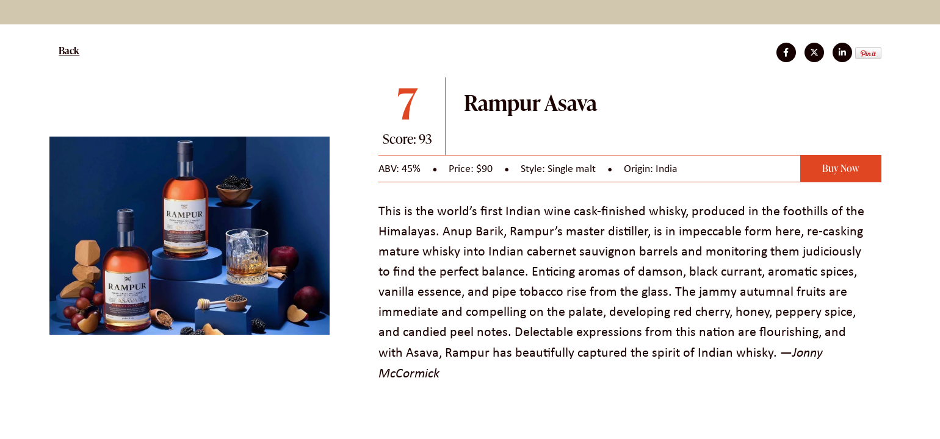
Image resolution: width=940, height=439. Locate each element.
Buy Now (840, 168)
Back (69, 50)
